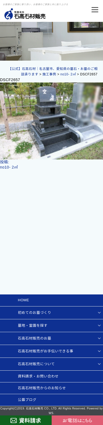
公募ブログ (27, 400)
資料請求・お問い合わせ (38, 376)
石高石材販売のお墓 (34, 338)
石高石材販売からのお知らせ (42, 388)
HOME (23, 300)
